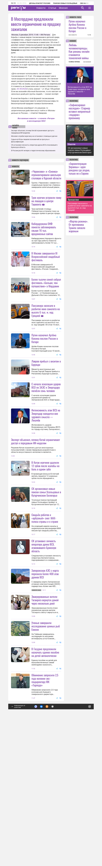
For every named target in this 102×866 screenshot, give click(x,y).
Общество (71, 144)
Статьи (52, 8)
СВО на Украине (87, 3)
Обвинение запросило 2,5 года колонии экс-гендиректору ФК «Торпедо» (44, 817)
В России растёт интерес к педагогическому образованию (33, 150)
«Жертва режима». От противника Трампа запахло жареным (78, 226)
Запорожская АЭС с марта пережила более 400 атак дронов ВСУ (45, 688)
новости (15, 166)
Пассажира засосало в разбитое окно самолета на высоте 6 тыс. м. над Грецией (45, 333)
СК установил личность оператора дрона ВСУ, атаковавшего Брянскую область (43, 637)
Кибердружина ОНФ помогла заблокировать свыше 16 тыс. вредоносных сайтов (43, 229)
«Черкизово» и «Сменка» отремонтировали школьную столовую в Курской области (46, 174)
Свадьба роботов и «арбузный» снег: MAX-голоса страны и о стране (44, 609)
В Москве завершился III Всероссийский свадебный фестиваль (45, 279)
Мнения (63, 8)
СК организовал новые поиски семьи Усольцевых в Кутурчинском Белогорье (46, 583)
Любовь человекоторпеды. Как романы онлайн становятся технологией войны (79, 51)
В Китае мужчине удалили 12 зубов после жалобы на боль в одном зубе (45, 534)
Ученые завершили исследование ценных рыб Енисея (45, 740)
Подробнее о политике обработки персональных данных (54, 844)
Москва (15, 35)
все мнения (87, 62)
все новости (73, 35)
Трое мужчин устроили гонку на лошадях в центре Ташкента (46, 200)
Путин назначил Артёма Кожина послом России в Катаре (44, 384)
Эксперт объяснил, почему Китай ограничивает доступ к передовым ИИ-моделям (35, 510)
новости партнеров (20, 160)
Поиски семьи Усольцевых (65, 3)
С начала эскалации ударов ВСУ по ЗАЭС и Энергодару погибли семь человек (46, 433)
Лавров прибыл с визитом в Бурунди (46, 408)
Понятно (84, 843)
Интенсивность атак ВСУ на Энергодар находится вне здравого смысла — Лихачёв (45, 484)
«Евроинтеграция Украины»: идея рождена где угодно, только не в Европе (79, 168)
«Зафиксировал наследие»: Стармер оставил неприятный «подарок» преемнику (79, 111)
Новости (41, 8)
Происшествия (73, 199)
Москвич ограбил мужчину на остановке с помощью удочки (34, 136)
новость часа (75, 17)
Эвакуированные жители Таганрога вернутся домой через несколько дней (45, 714)
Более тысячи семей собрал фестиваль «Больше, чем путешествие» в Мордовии (46, 305)
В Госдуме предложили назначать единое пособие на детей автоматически (45, 789)
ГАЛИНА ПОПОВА (74, 62)
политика (74, 101)
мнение (73, 41)
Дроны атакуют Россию (39, 3)
